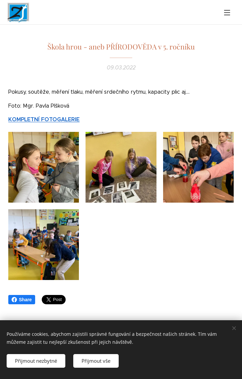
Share (22, 299)
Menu (227, 12)
